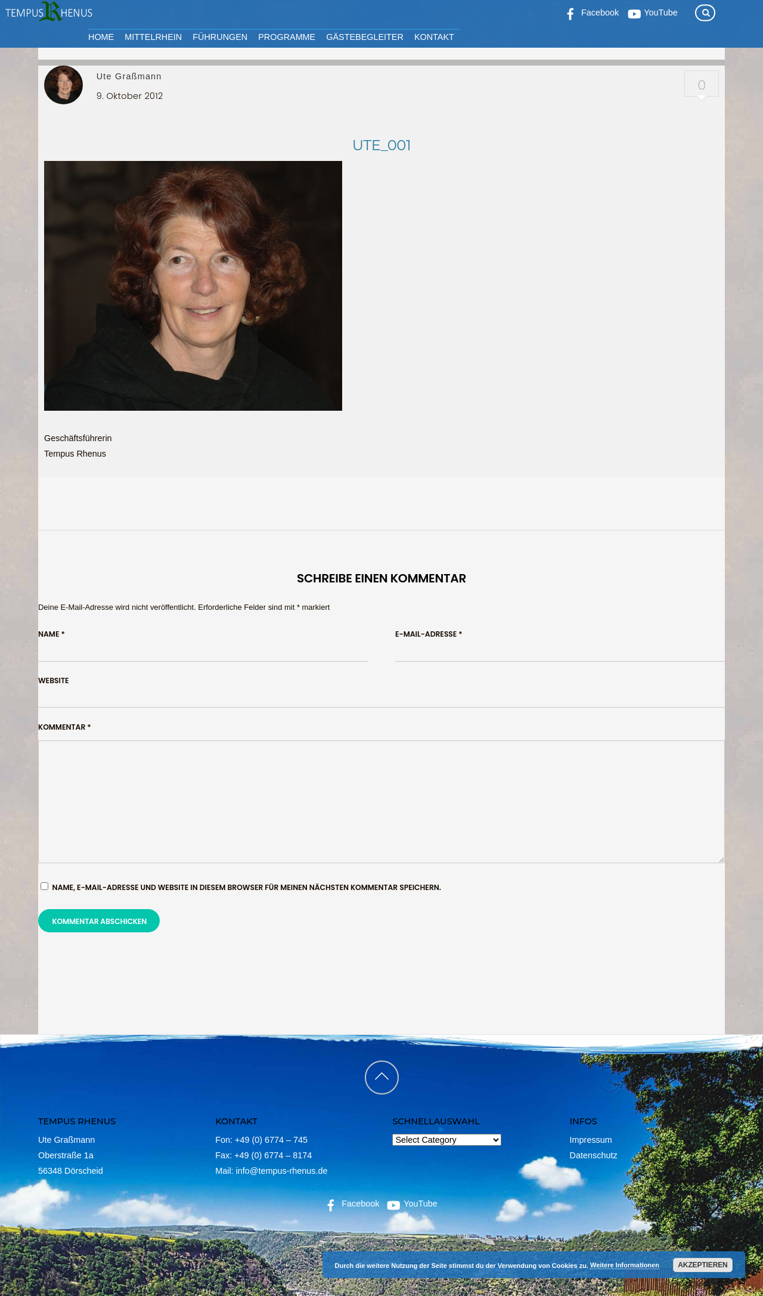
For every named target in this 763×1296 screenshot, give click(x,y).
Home (101, 37)
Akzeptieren (702, 1265)
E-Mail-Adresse (429, 634)
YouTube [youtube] (410, 1203)
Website (53, 680)
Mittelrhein (153, 37)
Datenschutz (594, 1155)
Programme (286, 37)
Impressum (591, 1140)
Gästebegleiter (365, 37)
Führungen (220, 37)
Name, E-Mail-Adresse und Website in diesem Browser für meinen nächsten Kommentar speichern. (246, 887)
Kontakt (434, 37)
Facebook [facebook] (350, 1203)
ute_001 (381, 145)
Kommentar (64, 727)
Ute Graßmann (129, 76)
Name (51, 634)
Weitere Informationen (624, 1265)
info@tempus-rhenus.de (282, 1171)
